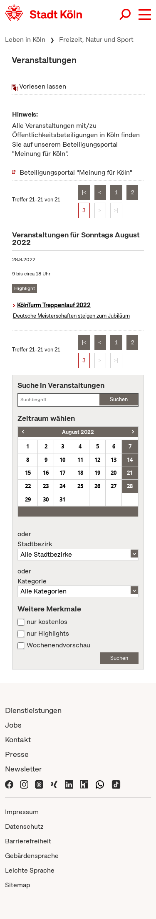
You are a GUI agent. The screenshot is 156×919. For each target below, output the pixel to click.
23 (46, 486)
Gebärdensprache (32, 855)
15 (28, 472)
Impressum (22, 811)
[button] (145, 14)
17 (62, 472)
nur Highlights (48, 633)
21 (130, 472)
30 (46, 499)
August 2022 (78, 431)
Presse (17, 754)
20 (113, 472)
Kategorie (78, 576)
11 (80, 459)
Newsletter (23, 769)
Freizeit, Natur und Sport (96, 39)
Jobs (13, 725)
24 (62, 486)
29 (28, 499)
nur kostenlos (47, 622)
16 (46, 472)
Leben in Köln (25, 39)
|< (84, 192)
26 (97, 486)
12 (97, 459)
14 (130, 459)
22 (28, 486)
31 (62, 499)
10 (62, 459)
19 (97, 472)
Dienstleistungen (33, 710)
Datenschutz (24, 826)
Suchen (119, 399)
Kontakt (18, 739)
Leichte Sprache (29, 870)
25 (80, 486)
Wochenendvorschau (58, 645)
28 (130, 486)
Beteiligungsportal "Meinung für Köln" (76, 172)
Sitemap (17, 885)
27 (113, 486)
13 (113, 459)
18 (80, 472)
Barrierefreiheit (28, 841)
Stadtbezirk (78, 539)
